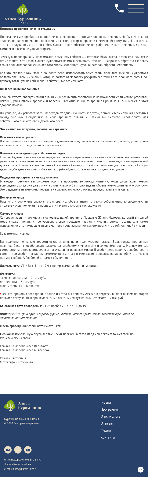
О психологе (110, 416)
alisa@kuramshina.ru (25, 469)
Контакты (108, 437)
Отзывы (107, 423)
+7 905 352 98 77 (31, 459)
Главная (106, 402)
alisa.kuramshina (21, 464)
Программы (110, 409)
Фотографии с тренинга (16, 362)
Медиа (106, 430)
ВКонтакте (41, 346)
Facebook (42, 350)
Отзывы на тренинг (13, 358)
